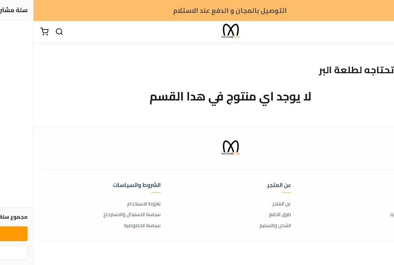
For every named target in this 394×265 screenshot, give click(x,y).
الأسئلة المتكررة (372, 214)
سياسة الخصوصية (108, 225)
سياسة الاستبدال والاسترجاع (98, 214)
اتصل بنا (381, 204)
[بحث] (25, 32)
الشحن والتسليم (242, 225)
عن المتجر (248, 204)
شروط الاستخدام (110, 204)
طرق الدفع (247, 214)
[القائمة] (382, 32)
